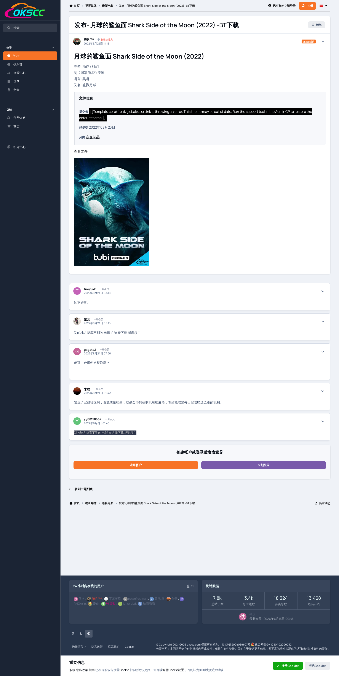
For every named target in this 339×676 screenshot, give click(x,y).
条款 (72, 670)
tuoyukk (90, 289)
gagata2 (90, 350)
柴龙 (87, 319)
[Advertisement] (199, 542)
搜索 (13, 28)
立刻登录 (264, 465)
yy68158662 (92, 419)
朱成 (87, 389)
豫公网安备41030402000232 (273, 644)
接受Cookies (288, 666)
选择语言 (79, 647)
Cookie (129, 647)
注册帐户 (136, 465)
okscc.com (194, 644)
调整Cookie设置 (173, 670)
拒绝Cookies (317, 666)
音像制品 (93, 137)
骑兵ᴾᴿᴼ (89, 39)
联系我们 (113, 647)
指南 (92, 670)
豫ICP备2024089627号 (236, 644)
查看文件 (81, 151)
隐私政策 (97, 647)
